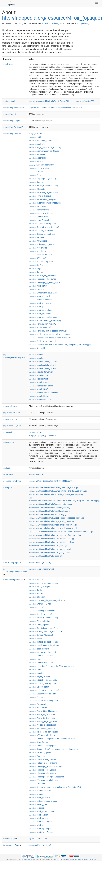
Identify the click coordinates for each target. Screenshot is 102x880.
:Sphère (36, 265)
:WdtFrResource (38, 839)
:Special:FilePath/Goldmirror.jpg (47, 514)
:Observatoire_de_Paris (42, 694)
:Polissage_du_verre (41, 244)
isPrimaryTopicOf (12, 562)
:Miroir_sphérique (40, 829)
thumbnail (9, 101)
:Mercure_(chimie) (40, 300)
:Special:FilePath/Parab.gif (45, 556)
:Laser (35, 659)
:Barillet (35, 590)
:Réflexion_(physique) (42, 735)
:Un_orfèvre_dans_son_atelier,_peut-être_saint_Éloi (55, 787)
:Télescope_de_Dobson (42, 770)
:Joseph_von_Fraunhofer (43, 652)
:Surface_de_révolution (42, 275)
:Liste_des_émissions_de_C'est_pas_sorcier (51, 666)
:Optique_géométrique (42, 165)
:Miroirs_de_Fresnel (41, 832)
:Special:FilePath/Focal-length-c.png (49, 507)
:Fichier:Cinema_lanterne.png (45, 320)
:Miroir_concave (39, 818)
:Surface (36, 272)
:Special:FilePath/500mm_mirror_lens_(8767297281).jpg (58, 491)
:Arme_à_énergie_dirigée (43, 583)
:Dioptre (36, 182)
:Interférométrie (39, 210)
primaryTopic (12, 845)
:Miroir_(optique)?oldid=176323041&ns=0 (50, 481)
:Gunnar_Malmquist (41, 635)
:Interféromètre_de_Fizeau (44, 645)
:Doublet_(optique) (40, 614)
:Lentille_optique (39, 217)
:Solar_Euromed (39, 742)
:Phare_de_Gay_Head (42, 718)
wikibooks (10, 406)
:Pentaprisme (38, 707)
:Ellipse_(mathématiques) (43, 185)
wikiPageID (9, 114)
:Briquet (36, 593)
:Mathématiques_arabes (43, 801)
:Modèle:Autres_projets (42, 368)
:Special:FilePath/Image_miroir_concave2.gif (53, 528)
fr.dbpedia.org (83, 23)
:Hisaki (35, 638)
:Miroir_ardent (38, 815)
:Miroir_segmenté (40, 313)
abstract (8, 64)
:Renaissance (38, 251)
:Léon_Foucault (39, 220)
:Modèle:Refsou (39, 396)
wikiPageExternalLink (14, 108)
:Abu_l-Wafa (38, 580)
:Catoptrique (38, 597)
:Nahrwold (37, 348)
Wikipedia (31, 859)
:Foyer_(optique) (39, 624)
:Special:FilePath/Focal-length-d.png (49, 511)
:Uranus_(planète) (40, 791)
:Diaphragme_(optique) (42, 179)
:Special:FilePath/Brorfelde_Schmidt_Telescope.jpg (56, 494)
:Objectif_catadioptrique (42, 223)
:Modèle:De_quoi (40, 399)
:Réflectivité (37, 258)
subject (7, 432)
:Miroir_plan (37, 307)
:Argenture (37, 154)
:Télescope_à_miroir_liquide (44, 282)
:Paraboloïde (38, 241)
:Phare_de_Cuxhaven (42, 714)
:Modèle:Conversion (41, 372)
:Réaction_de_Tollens (41, 255)
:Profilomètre (38, 248)
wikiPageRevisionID (13, 127)
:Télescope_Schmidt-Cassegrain (46, 766)
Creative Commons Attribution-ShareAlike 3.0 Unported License (74, 859)
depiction (8, 487)
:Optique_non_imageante (43, 701)
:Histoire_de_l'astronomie (43, 642)
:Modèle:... (37, 358)
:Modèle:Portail (39, 382)
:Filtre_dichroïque (40, 196)
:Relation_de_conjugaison (43, 732)
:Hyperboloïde (38, 206)
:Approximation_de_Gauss (44, 151)
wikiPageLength (11, 121)
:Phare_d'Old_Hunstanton (43, 711)
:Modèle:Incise (38, 375)
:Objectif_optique (39, 687)
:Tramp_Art (37, 756)
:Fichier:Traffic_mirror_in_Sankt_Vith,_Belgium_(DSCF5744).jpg (60, 345)
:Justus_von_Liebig (40, 213)
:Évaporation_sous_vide (43, 293)
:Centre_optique (39, 168)
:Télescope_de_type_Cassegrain (46, 777)
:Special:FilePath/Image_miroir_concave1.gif (53, 525)
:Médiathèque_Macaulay (43, 680)
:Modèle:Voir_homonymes (43, 393)
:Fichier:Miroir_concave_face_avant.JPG (50, 338)
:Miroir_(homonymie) (41, 569)
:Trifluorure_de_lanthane (43, 763)
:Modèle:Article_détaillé (42, 365)
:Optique (36, 697)
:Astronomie (37, 158)
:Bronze (36, 161)
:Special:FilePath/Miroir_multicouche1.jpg (51, 539)
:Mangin (36, 794)
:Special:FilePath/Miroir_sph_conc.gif (50, 549)
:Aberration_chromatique (43, 140)
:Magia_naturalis (39, 676)
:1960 (35, 137)
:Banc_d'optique (39, 586)
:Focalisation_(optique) (42, 199)
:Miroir (35, 134)
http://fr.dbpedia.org (50, 23)
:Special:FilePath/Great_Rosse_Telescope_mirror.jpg (56, 518)
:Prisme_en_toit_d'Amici (43, 721)
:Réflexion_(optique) (41, 262)
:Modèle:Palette (39, 379)
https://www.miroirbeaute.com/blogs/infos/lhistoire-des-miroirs (55, 108)
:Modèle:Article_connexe (43, 361)
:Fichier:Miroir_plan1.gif (42, 341)
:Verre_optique (38, 286)
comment (8, 442)
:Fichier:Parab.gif (40, 327)
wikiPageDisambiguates (15, 572)
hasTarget (10, 839)
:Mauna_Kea (38, 804)
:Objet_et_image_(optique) (44, 227)
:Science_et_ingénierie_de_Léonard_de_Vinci (52, 739)
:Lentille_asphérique (41, 663)
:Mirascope (37, 808)
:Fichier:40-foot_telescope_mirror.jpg (48, 331)
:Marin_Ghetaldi (39, 296)
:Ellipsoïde (37, 189)
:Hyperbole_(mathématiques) (45, 203)
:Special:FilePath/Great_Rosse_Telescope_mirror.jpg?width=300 (61, 101)
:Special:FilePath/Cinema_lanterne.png (50, 504)
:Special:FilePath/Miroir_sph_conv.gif (49, 552)
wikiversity (10, 419)
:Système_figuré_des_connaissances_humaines (53, 749)
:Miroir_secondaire (40, 310)
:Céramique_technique (42, 611)
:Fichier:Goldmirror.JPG (42, 324)
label (6, 468)
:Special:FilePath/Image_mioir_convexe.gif (52, 521)
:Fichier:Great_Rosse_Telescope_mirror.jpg (51, 334)
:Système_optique (40, 752)
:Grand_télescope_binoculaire (45, 631)
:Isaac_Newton (39, 649)
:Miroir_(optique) (40, 562)
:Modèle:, (36, 355)
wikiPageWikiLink (12, 134)
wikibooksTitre (11, 412)
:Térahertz (37, 784)
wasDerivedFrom (12, 481)
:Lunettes (36, 673)
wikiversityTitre (12, 426)
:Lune (35, 669)
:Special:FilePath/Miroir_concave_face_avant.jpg (55, 535)
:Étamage (36, 289)
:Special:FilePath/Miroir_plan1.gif (48, 545)
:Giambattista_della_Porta (43, 628)
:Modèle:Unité (38, 389)
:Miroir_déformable (40, 303)
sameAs (8, 474)
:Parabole (36, 237)
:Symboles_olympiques (42, 746)
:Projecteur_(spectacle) (42, 725)
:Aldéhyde (37, 144)
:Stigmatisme (38, 268)
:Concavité (37, 607)
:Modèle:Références (41, 386)
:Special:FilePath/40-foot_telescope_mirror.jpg (53, 487)
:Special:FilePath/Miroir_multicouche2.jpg (51, 542)
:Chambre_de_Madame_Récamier (47, 600)
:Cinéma (36, 172)
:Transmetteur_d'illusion (42, 759)
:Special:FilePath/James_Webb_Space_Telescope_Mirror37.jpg (61, 532)
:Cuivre (35, 175)
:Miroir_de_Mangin (40, 822)
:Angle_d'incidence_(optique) (45, 147)
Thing (20, 23)
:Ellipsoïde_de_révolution (43, 192)
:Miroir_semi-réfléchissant (43, 317)
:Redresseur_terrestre (42, 728)
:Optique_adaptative (41, 230)
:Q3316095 (36, 474)
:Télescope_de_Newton (42, 279)
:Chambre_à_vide (40, 604)
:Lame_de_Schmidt (41, 656)
